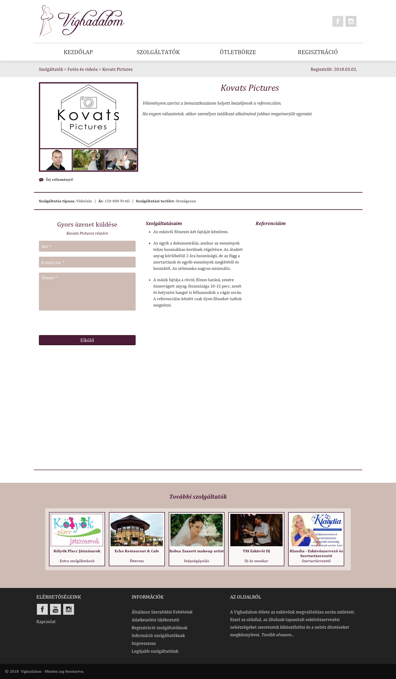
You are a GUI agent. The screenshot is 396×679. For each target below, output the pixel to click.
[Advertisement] (87, 404)
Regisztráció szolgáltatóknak (159, 627)
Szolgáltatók (51, 69)
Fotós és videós (82, 69)
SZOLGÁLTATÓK (158, 51)
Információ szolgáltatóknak (158, 635)
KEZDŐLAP (78, 51)
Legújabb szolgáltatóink (155, 651)
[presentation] (87, 323)
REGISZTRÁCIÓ (318, 51)
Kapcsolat (46, 621)
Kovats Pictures (117, 69)
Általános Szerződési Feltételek (162, 612)
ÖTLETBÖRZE (238, 51)
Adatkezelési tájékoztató (155, 619)
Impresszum (144, 643)
